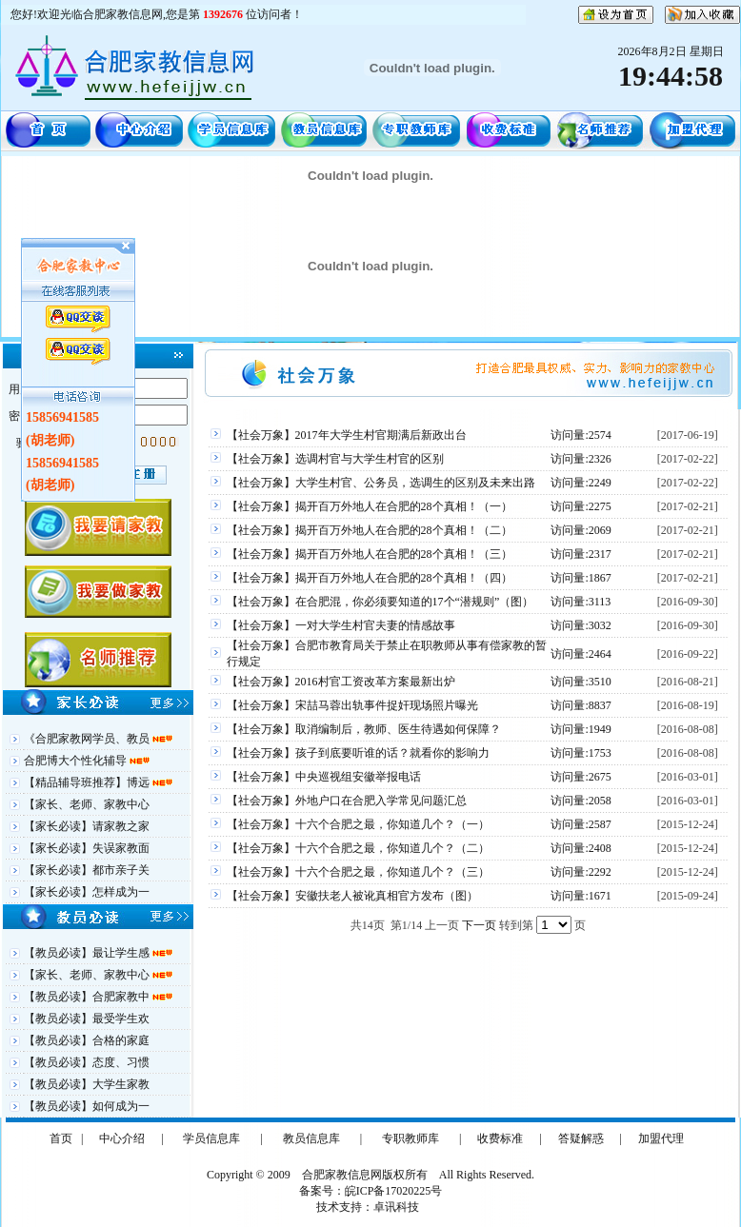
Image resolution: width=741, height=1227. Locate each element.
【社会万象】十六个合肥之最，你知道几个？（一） (358, 824)
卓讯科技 (396, 1207)
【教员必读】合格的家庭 (87, 1040)
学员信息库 (211, 1138)
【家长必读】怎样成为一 (87, 892)
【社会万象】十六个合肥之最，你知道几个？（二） (358, 848)
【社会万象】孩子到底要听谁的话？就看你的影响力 (358, 753)
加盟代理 (661, 1138)
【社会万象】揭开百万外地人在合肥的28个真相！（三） (369, 554)
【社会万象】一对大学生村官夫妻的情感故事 (341, 625)
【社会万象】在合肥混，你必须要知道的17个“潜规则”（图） (380, 601)
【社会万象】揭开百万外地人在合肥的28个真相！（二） (369, 530)
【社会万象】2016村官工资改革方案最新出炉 (341, 681)
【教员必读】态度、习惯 (87, 1062)
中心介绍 (122, 1138)
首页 (61, 1138)
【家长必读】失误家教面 (87, 848)
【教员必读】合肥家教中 (88, 996)
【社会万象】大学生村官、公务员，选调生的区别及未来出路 (381, 482)
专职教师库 (410, 1138)
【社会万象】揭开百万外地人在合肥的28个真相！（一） (369, 506)
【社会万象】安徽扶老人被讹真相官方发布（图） (352, 895)
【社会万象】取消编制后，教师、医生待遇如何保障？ (364, 729)
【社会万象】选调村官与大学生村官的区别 (335, 458)
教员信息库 (311, 1138)
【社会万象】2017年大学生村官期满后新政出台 (347, 435)
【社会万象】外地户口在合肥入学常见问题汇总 (347, 800)
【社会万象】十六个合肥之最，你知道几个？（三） (358, 872)
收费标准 (500, 1138)
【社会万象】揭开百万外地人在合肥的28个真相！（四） (369, 577)
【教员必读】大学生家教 (87, 1084)
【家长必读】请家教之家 (87, 826)
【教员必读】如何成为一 (87, 1106)
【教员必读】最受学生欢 (87, 1018)
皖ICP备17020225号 (394, 1190)
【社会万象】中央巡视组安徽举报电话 (324, 776)
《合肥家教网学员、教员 (88, 738)
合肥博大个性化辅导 (77, 760)
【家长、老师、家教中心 (87, 804)
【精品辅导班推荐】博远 (88, 782)
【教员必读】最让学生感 (88, 953)
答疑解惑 (581, 1138)
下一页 (479, 925)
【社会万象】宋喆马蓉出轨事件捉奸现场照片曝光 (352, 705)
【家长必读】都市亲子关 (87, 870)
